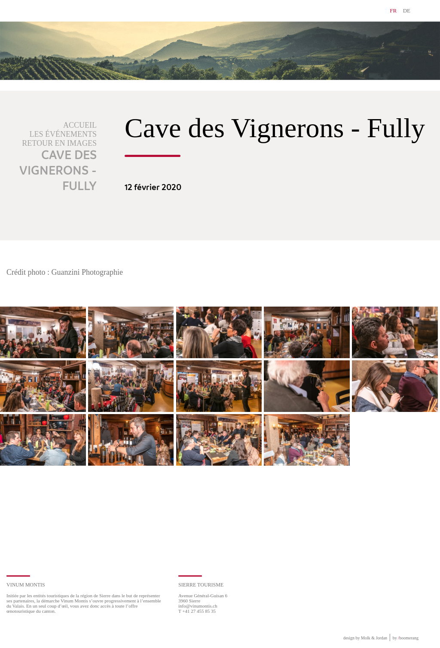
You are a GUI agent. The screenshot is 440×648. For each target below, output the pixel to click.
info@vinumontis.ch (197, 605)
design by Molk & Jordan (365, 638)
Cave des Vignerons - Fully (58, 171)
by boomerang (406, 638)
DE (406, 10)
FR (393, 10)
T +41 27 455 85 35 (197, 611)
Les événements (63, 134)
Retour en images (59, 143)
